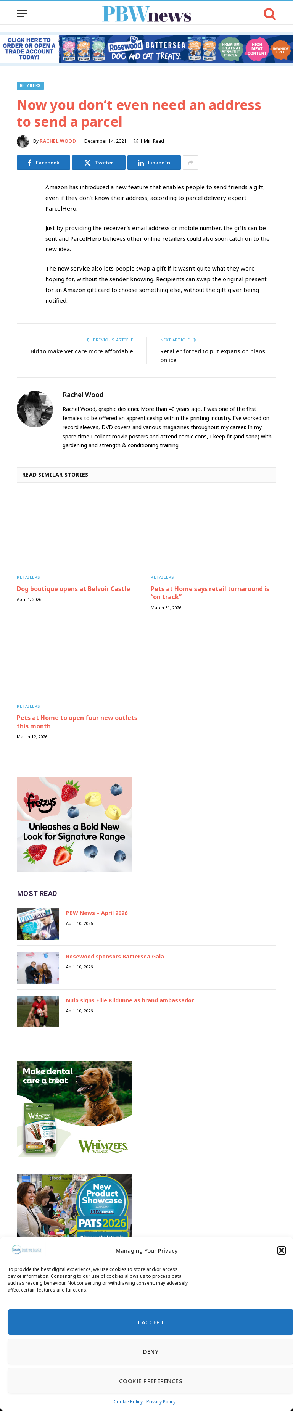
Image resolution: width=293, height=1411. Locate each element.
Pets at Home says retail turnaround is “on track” (210, 593)
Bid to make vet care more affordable (82, 351)
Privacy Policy (160, 1401)
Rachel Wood (58, 141)
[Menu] (22, 13)
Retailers (30, 86)
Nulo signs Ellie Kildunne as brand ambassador (130, 1000)
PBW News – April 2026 (96, 913)
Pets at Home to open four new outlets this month (77, 722)
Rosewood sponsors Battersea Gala (115, 956)
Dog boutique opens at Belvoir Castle (73, 589)
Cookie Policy (128, 1401)
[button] (281, 1250)
